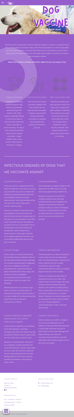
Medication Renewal (10, 388)
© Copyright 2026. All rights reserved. (15, 414)
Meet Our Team (9, 383)
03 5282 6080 (45, 386)
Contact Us (7, 385)
